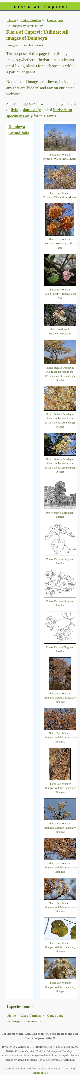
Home (11, 20)
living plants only (26, 109)
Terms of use (40, 1072)
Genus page (55, 20)
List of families (30, 20)
